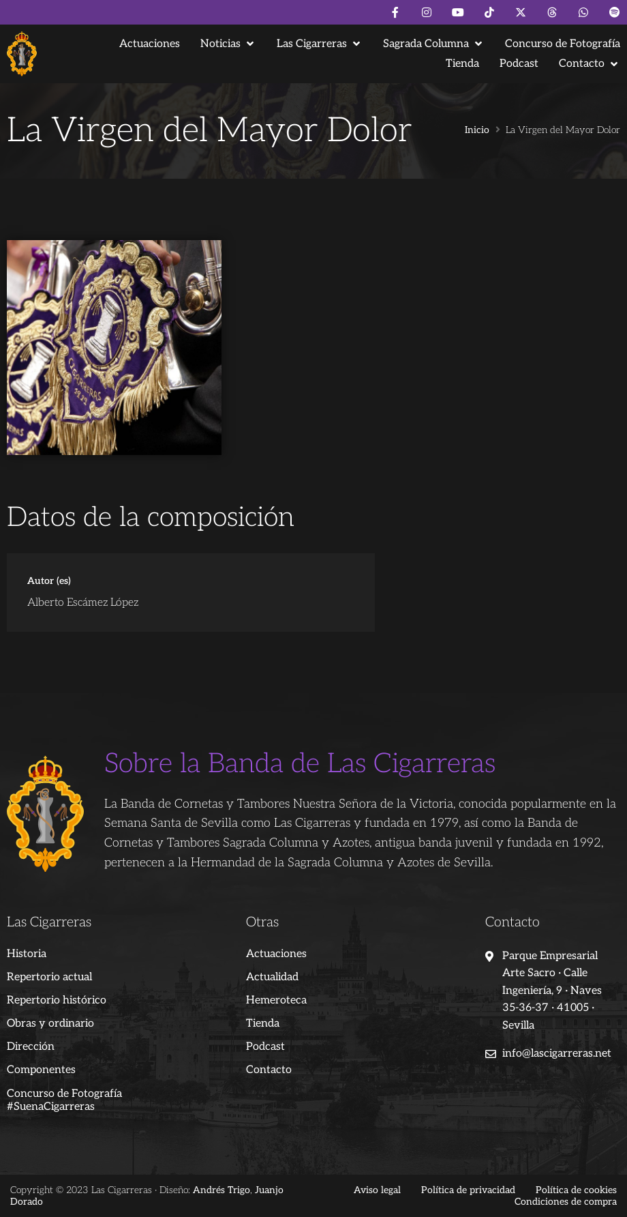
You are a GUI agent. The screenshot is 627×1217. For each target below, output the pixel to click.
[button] (228, 44)
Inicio (477, 130)
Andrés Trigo (221, 1190)
